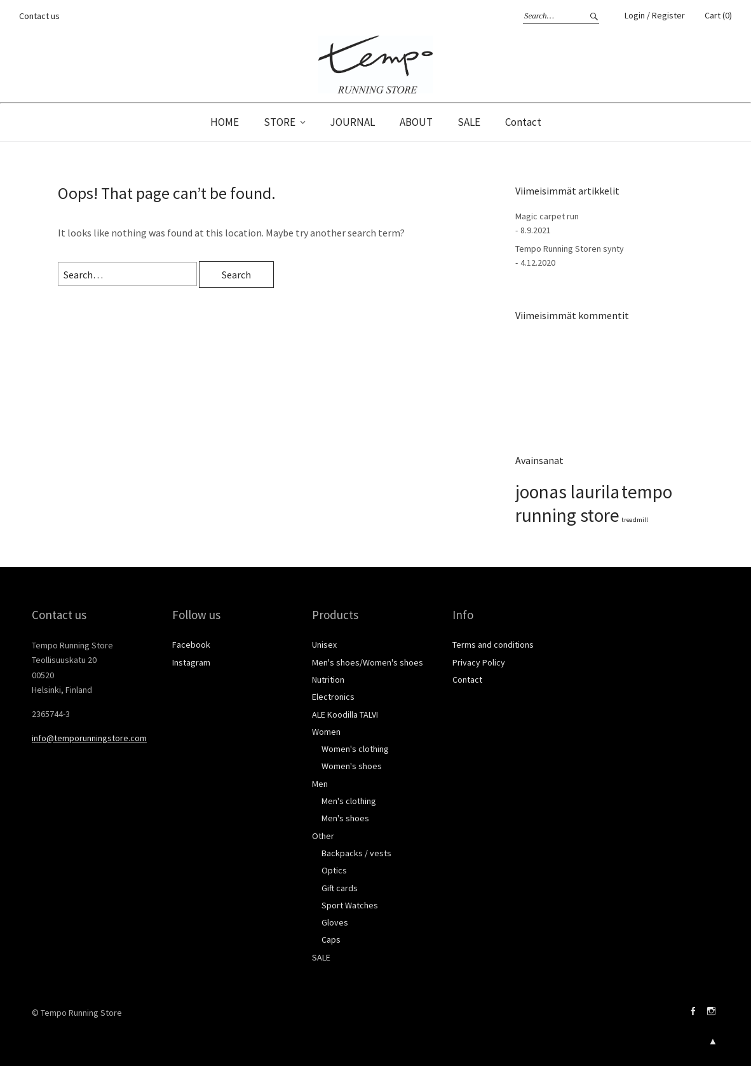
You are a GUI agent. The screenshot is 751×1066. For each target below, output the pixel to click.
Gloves (334, 922)
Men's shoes (345, 818)
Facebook (191, 644)
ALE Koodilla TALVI (345, 714)
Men (320, 783)
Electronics (333, 696)
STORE (279, 122)
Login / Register (655, 15)
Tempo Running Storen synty (569, 248)
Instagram (191, 662)
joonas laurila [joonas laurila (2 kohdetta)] (567, 491)
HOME (224, 122)
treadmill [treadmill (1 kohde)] (634, 520)
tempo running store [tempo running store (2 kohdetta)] (593, 503)
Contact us (39, 16)
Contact (523, 122)
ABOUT (416, 122)
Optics (334, 870)
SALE (468, 122)
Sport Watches (349, 905)
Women (326, 731)
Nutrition (328, 679)
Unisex (324, 644)
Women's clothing (355, 749)
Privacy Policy (478, 662)
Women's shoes (351, 766)
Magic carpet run (547, 216)
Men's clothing (348, 801)
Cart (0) (718, 15)
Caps (331, 939)
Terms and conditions (493, 644)
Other (323, 836)
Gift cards (339, 888)
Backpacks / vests (356, 853)
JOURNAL (352, 122)
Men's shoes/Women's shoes (367, 662)
